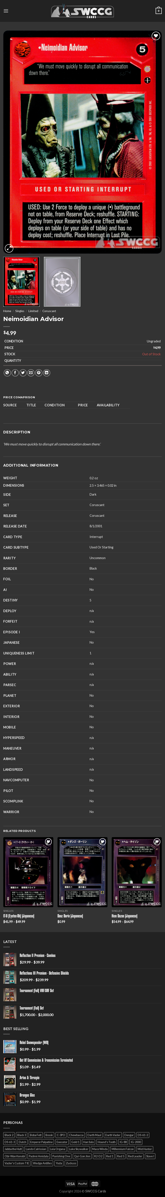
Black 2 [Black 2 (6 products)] (9, 1135)
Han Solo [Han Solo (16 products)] (88, 1142)
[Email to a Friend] (31, 372)
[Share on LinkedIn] (46, 372)
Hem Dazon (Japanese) (124, 916)
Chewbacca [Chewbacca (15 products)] (76, 1135)
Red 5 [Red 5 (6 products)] (120, 1156)
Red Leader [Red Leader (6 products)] (135, 1156)
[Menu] (6, 10)
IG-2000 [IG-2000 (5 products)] (136, 1142)
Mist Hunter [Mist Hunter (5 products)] (145, 1149)
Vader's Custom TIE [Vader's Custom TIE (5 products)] (17, 1163)
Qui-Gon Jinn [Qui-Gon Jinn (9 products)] (82, 1156)
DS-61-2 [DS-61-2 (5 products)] (143, 1135)
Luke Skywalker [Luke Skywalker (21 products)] (78, 1149)
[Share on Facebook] (15, 372)
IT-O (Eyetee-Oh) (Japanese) (18, 916)
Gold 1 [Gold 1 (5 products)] (75, 1142)
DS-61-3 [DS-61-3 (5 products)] (10, 1142)
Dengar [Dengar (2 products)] (129, 1135)
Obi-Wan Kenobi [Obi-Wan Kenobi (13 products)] (15, 1156)
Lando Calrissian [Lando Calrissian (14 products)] (36, 1149)
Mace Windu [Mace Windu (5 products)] (100, 1149)
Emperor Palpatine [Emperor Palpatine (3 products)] (41, 1142)
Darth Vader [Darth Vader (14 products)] (112, 1135)
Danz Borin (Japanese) (70, 916)
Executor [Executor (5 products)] (62, 1142)
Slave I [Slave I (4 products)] (150, 1156)
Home (7, 311)
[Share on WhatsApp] (7, 372)
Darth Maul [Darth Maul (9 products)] (94, 1135)
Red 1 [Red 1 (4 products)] (109, 1156)
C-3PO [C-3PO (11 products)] (61, 1135)
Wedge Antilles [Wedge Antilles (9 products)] (42, 1163)
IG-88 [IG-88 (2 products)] (123, 1142)
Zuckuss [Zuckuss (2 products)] (71, 1163)
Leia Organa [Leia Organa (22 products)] (57, 1149)
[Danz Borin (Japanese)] (82, 872)
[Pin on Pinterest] (38, 372)
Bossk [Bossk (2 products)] (49, 1135)
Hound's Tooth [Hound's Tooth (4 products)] (107, 1142)
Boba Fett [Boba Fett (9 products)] (36, 1135)
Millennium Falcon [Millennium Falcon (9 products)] (123, 1149)
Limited (33, 311)
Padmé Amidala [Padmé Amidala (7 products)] (39, 1156)
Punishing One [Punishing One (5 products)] (61, 1156)
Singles (19, 311)
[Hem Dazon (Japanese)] (137, 872)
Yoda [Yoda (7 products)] (59, 1163)
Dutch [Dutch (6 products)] (22, 1142)
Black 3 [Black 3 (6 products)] (21, 1135)
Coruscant (49, 311)
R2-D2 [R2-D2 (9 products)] (98, 1156)
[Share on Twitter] (23, 372)
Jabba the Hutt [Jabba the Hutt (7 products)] (13, 1149)
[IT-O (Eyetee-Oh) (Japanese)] (28, 872)
